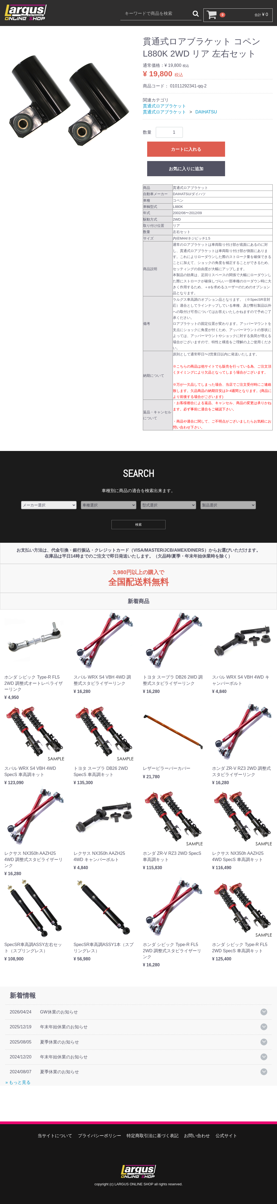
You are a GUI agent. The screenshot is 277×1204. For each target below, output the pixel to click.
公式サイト (226, 1135)
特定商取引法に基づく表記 (153, 1135)
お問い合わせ (197, 1135)
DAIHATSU (206, 112)
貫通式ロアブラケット (164, 106)
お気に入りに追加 (186, 168)
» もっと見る (18, 1082)
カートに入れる (186, 149)
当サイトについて (55, 1135)
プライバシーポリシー (99, 1135)
